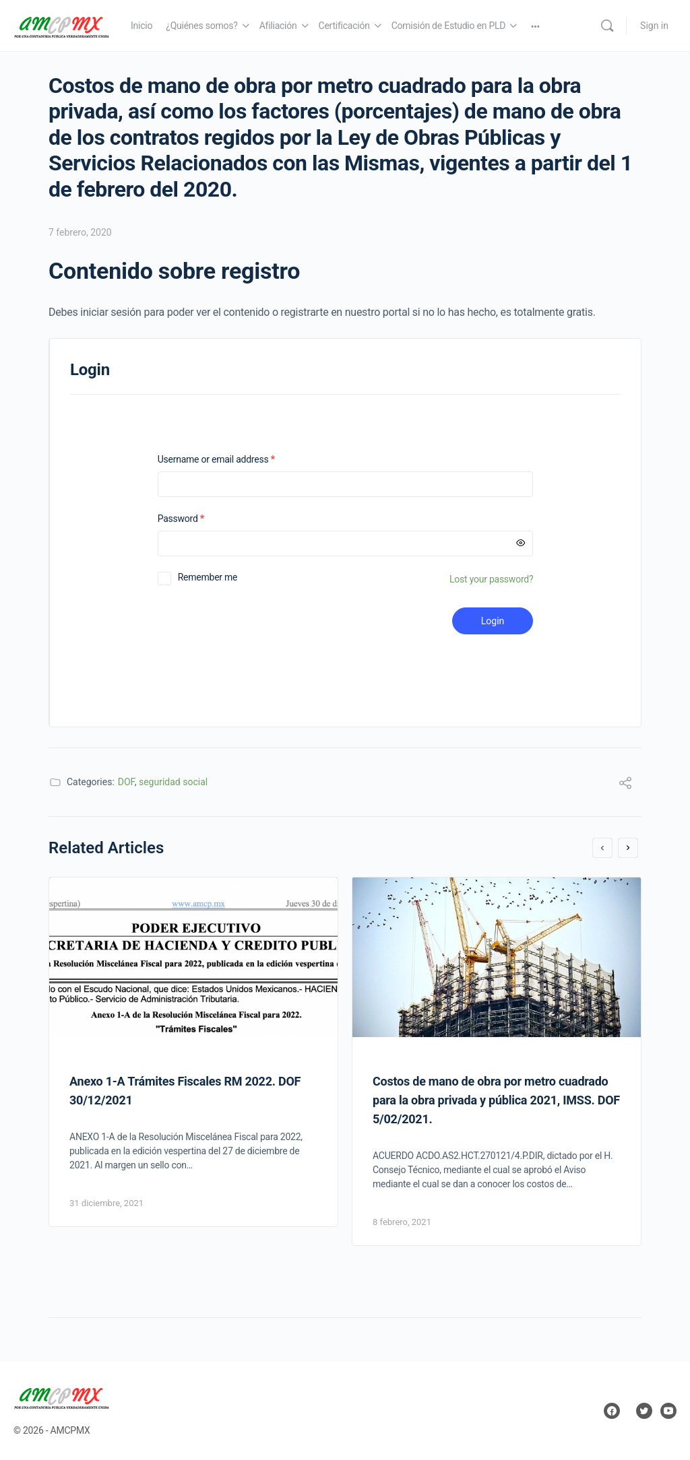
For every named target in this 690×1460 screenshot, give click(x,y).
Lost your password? (491, 579)
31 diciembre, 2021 (106, 1203)
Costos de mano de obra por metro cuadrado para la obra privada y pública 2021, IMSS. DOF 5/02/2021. (496, 1100)
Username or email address (234, 460)
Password (198, 519)
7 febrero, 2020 (80, 232)
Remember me (208, 577)
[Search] (607, 26)
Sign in (654, 25)
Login (493, 621)
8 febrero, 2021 (402, 1222)
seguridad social (173, 781)
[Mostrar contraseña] (521, 543)
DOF (126, 781)
